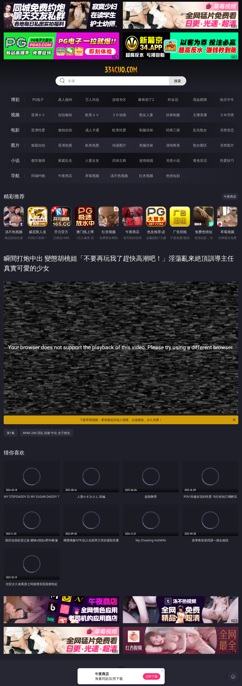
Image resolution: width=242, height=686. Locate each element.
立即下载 (152, 676)
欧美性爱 (119, 130)
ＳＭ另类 (227, 114)
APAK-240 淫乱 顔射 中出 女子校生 (46, 433)
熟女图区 (200, 145)
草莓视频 (92, 175)
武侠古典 (119, 160)
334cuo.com (121, 69)
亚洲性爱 (38, 130)
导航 (15, 176)
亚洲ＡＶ (38, 114)
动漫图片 (119, 145)
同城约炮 (38, 175)
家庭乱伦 (65, 160)
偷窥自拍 (38, 145)
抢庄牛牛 (227, 99)
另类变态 (227, 130)
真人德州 (65, 99)
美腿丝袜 (146, 145)
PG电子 (38, 99)
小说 (15, 160)
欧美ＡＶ (92, 114)
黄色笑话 (200, 160)
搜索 (177, 80)
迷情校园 (146, 160)
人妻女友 (92, 160)
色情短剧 (173, 175)
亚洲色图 (65, 145)
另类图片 (227, 145)
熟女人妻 (146, 114)
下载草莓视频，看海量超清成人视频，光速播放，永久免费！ (158, 419)
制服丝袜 (146, 130)
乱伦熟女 (200, 130)
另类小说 (173, 160)
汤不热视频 (119, 175)
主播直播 (200, 114)
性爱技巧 (227, 160)
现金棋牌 (200, 99)
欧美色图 (92, 145)
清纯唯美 (173, 145)
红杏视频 (146, 175)
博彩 (15, 99)
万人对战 (92, 99)
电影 (15, 130)
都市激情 (38, 160)
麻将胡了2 (146, 99)
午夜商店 (65, 175)
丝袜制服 (173, 114)
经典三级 (173, 130)
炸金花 (173, 99)
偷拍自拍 (65, 130)
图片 (15, 145)
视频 (15, 115)
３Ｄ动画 (119, 114)
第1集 (11, 433)
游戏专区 (119, 99)
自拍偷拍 (65, 114)
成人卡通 (92, 130)
